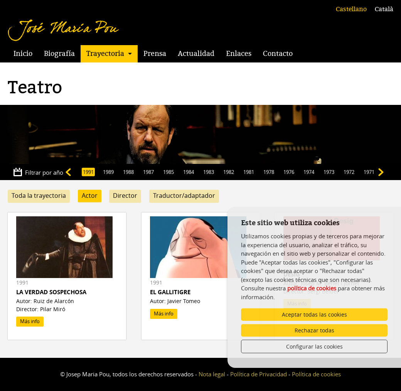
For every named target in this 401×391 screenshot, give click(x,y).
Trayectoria (105, 53)
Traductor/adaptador (184, 195)
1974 (308, 172)
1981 (248, 172)
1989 (108, 172)
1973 (328, 172)
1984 (188, 172)
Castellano (351, 9)
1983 (208, 172)
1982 (228, 172)
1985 (168, 172)
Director (125, 195)
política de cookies (311, 288)
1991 (88, 172)
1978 (268, 172)
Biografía (59, 53)
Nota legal (212, 374)
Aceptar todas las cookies (314, 314)
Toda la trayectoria (39, 195)
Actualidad (196, 53)
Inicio (22, 53)
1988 (128, 172)
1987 (148, 172)
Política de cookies (316, 374)
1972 (349, 172)
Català (384, 9)
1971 (369, 172)
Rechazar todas (314, 330)
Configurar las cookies (314, 346)
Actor (90, 195)
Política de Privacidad (258, 374)
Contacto (278, 53)
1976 (288, 172)
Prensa (154, 53)
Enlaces (238, 53)
